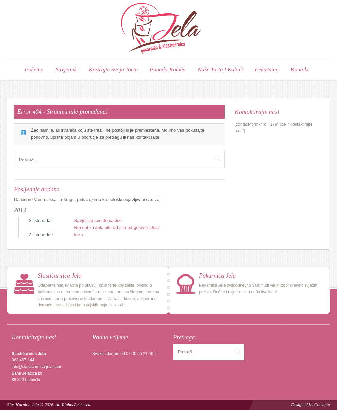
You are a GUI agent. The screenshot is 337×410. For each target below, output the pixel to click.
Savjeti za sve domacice (97, 220)
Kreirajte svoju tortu (113, 69)
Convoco (322, 404)
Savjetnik (66, 69)
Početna (34, 69)
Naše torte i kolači (220, 69)
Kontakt (299, 69)
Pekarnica (267, 69)
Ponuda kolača (168, 69)
